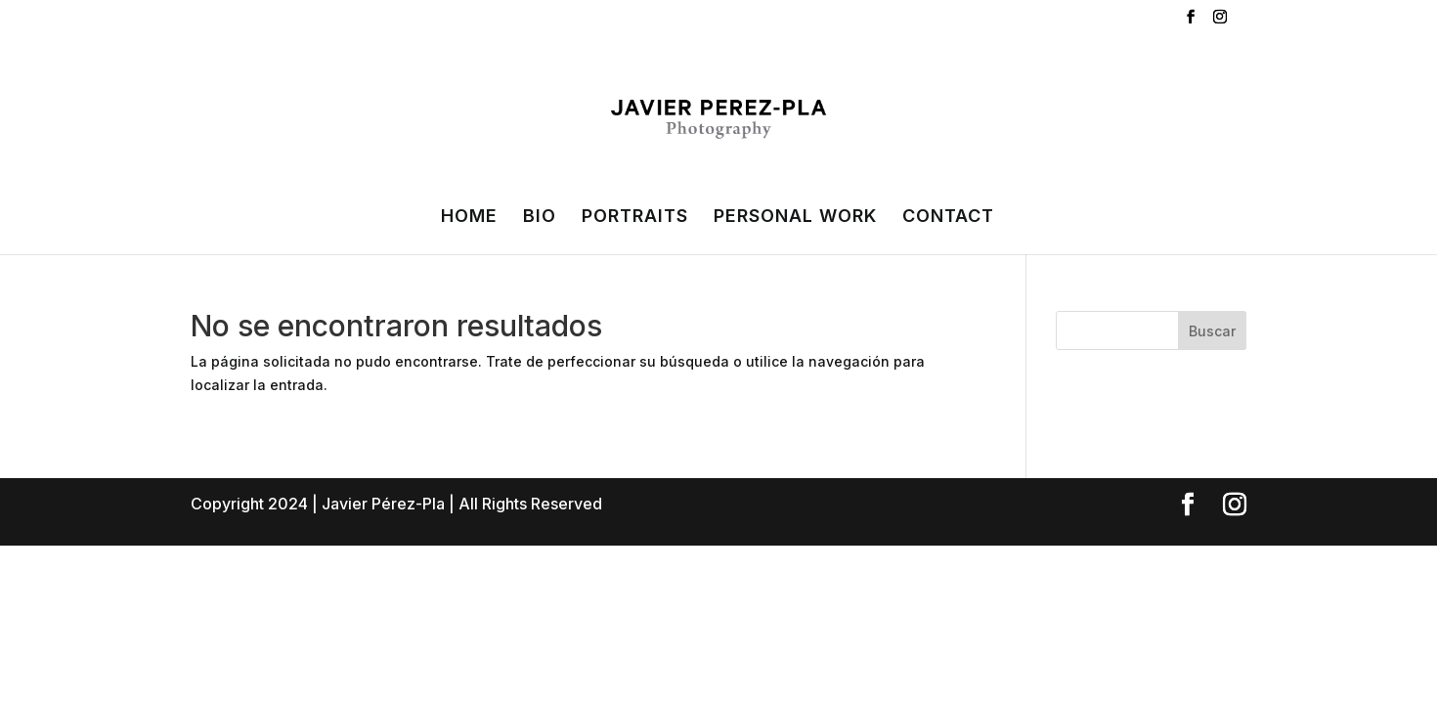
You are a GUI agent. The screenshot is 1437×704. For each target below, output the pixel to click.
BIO (539, 217)
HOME (469, 217)
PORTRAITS (635, 217)
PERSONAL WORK (795, 217)
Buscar (1212, 331)
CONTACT (948, 217)
